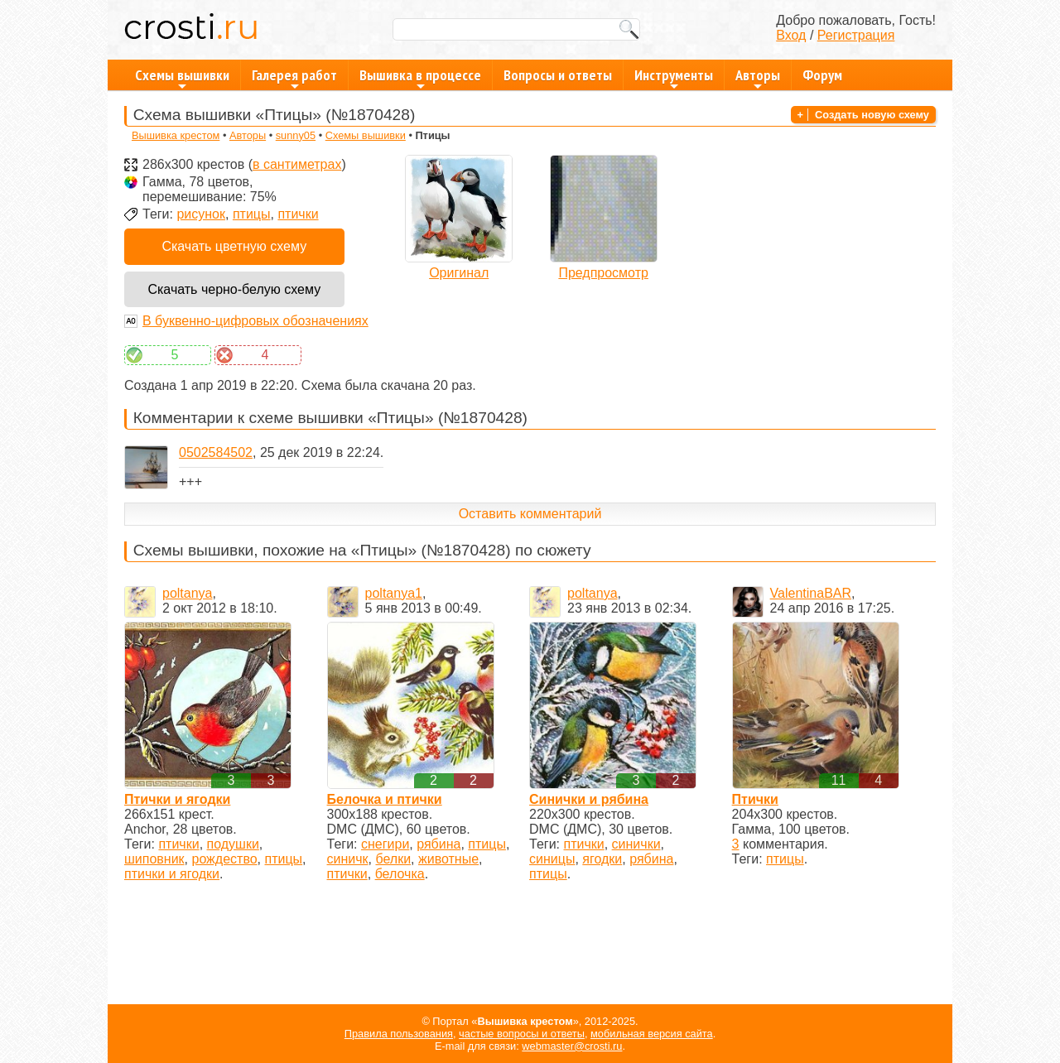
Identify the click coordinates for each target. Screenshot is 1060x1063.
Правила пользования (398, 1033)
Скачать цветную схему (233, 246)
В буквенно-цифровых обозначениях (255, 321)
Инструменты (673, 77)
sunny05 (296, 135)
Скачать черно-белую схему (233, 289)
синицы (552, 859)
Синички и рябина (588, 799)
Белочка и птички (384, 799)
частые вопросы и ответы (522, 1033)
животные (448, 859)
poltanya (187, 593)
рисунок (200, 214)
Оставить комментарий (530, 514)
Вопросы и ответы (558, 74)
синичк (348, 859)
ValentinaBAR (810, 593)
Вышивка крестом (175, 135)
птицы (252, 214)
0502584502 (216, 452)
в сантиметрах (297, 164)
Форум (822, 74)
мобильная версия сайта (651, 1033)
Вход (791, 35)
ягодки (602, 859)
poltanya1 (393, 593)
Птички (755, 799)
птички (297, 214)
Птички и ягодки (177, 799)
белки (393, 859)
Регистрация (856, 35)
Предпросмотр (603, 273)
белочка (400, 874)
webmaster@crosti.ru (572, 1046)
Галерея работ (294, 77)
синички (636, 844)
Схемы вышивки (182, 77)
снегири (385, 844)
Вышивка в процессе (420, 77)
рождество (225, 859)
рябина (438, 844)
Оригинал (459, 273)
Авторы (757, 77)
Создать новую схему (872, 114)
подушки (233, 844)
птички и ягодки (171, 874)
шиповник (154, 859)
